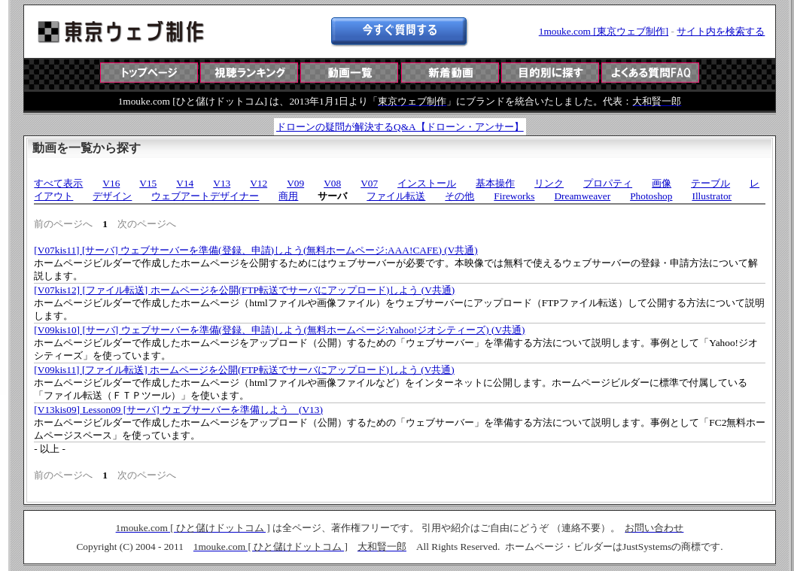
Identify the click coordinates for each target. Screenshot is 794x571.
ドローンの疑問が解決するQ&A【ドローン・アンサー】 (400, 126)
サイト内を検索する (721, 31)
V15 (148, 183)
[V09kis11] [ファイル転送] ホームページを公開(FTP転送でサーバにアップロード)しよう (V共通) (244, 369)
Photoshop (651, 196)
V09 (295, 183)
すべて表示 (58, 183)
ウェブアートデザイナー (205, 196)
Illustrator (712, 196)
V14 (184, 183)
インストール (426, 183)
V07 (369, 183)
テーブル (710, 183)
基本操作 (495, 183)
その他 (459, 196)
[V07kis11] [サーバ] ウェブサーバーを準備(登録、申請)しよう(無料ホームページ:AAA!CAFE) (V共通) (255, 250)
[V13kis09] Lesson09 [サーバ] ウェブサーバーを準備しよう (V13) (178, 409)
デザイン (112, 196)
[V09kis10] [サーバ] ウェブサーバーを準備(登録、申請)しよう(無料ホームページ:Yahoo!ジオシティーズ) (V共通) (279, 330)
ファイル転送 (396, 196)
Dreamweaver (582, 196)
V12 (258, 183)
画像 (661, 183)
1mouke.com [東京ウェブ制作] (603, 31)
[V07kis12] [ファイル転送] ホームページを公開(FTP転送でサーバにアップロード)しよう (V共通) (244, 290)
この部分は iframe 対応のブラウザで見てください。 (399, 85)
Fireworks (514, 196)
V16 (111, 183)
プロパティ (607, 183)
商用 (288, 196)
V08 (332, 183)
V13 (221, 183)
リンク (549, 183)
